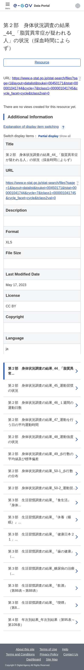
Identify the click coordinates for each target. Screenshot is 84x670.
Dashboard (33, 659)
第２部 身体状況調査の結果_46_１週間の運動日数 (40, 405)
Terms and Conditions (20, 654)
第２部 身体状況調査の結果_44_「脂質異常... (40, 371)
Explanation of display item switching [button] (34, 126)
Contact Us (70, 654)
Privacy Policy (49, 654)
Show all (65, 136)
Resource (42, 62)
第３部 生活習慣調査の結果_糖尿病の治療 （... (43, 571)
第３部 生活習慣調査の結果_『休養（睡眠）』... (39, 519)
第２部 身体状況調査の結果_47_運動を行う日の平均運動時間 (40, 422)
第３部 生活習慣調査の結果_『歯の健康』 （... (43, 554)
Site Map (52, 659)
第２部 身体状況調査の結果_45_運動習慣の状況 (40, 388)
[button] (78, 5)
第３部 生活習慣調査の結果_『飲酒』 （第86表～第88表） (39, 588)
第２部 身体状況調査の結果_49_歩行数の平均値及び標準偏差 (40, 456)
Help (65, 649)
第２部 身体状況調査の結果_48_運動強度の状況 (40, 439)
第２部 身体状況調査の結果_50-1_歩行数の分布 (40, 473)
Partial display (48, 136)
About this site (25, 649)
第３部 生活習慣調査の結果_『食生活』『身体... (39, 502)
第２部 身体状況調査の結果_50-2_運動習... (42, 488)
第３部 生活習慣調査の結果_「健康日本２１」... (41, 536)
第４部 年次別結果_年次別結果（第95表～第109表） (41, 622)
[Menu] (7, 5)
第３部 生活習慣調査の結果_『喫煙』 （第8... (39, 605)
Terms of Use (48, 649)
